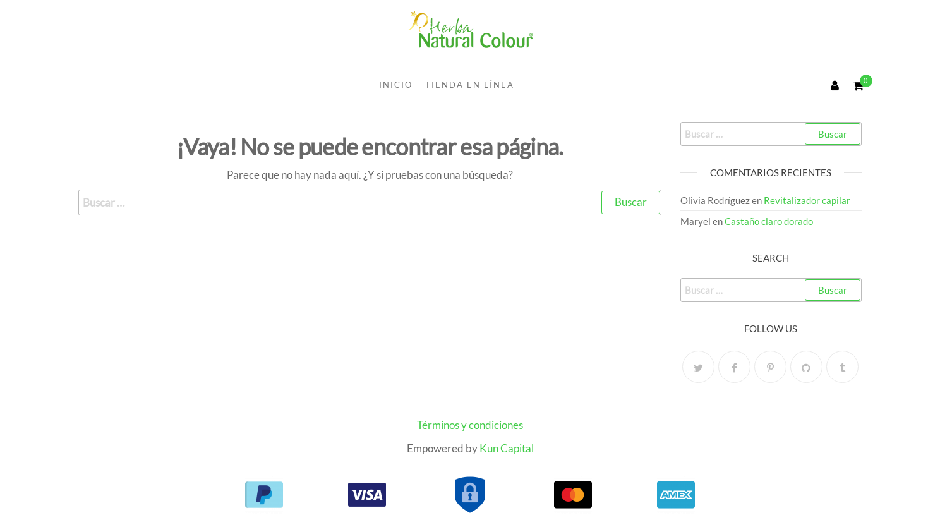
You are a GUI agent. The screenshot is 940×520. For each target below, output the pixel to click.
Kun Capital (506, 448)
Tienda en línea (469, 85)
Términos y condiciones (470, 425)
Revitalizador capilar (807, 200)
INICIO (396, 85)
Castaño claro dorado (769, 221)
